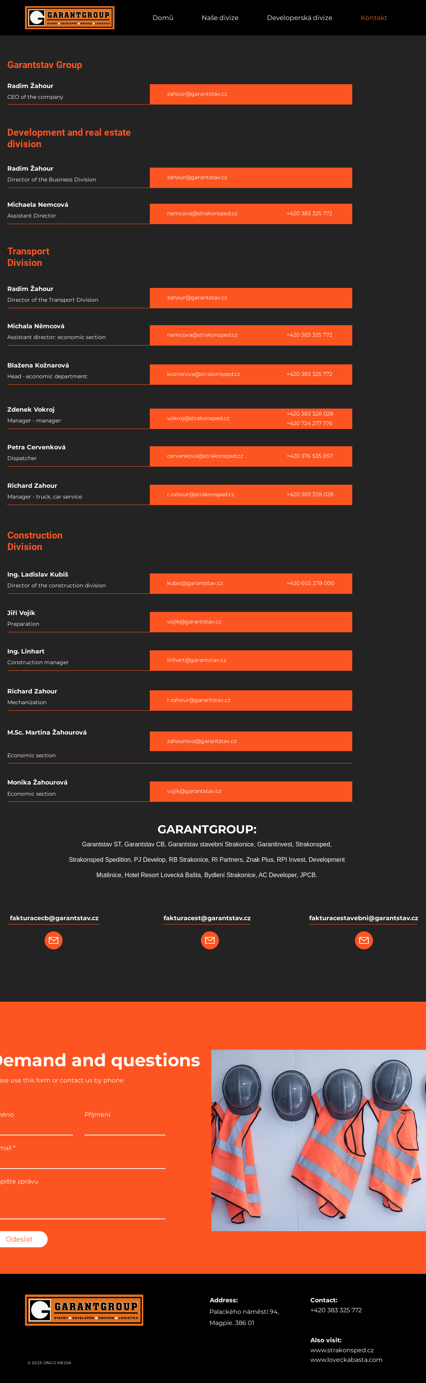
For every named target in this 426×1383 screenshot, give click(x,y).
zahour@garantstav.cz (197, 93)
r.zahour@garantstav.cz (198, 699)
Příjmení (97, 1115)
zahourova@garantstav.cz (202, 741)
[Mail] (54, 940)
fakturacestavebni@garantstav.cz (363, 918)
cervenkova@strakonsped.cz (205, 455)
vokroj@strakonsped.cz (198, 418)
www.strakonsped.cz (342, 1350)
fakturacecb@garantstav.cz (54, 918)
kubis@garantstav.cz (195, 583)
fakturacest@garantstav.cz (207, 918)
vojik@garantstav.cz (194, 621)
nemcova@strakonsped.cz (202, 213)
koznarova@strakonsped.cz (203, 374)
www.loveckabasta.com (346, 1359)
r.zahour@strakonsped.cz (200, 494)
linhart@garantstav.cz (196, 660)
